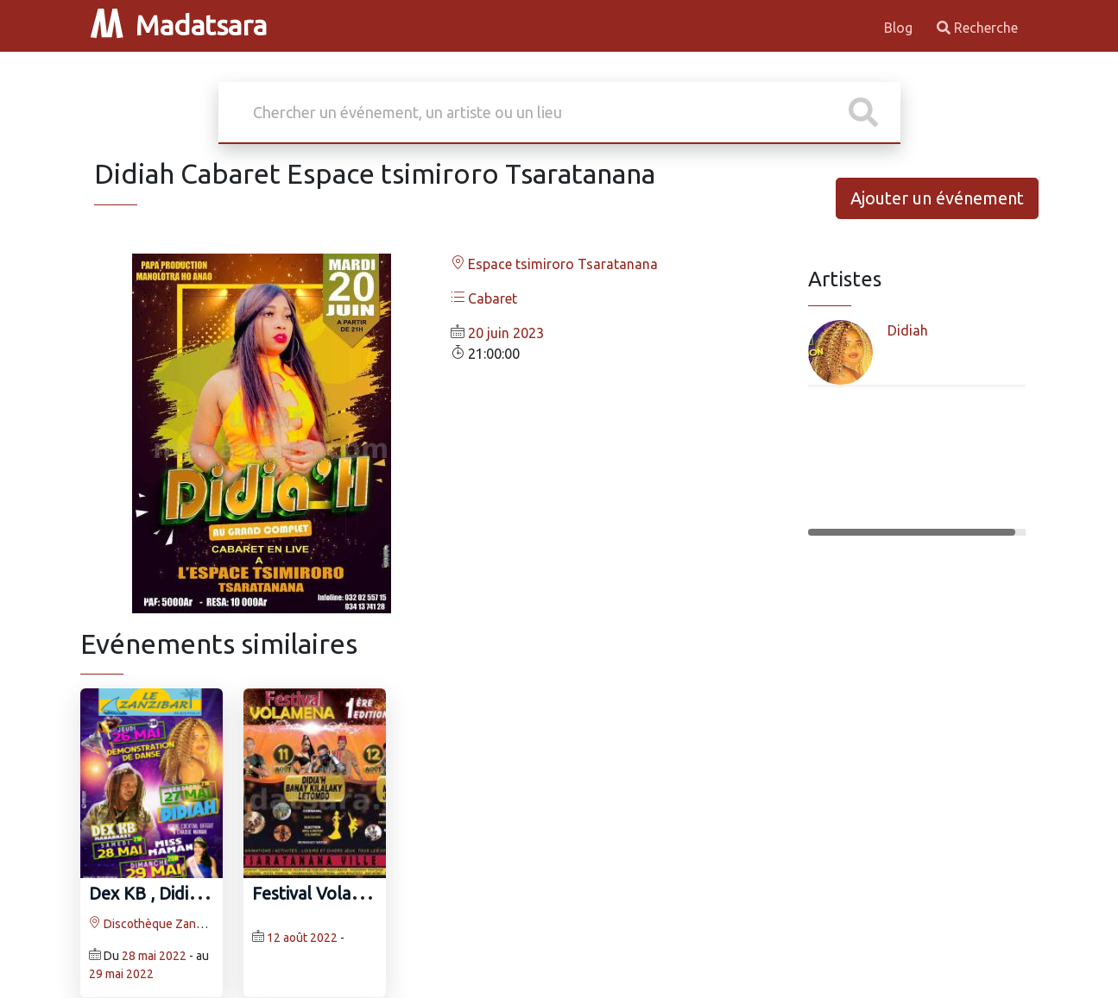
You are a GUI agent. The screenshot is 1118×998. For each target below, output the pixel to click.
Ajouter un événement (937, 198)
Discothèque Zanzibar (156, 924)
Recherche (977, 27)
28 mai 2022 (154, 956)
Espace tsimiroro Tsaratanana (554, 264)
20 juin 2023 (506, 333)
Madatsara (179, 25)
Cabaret (484, 298)
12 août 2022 (302, 938)
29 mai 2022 (121, 974)
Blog (900, 27)
